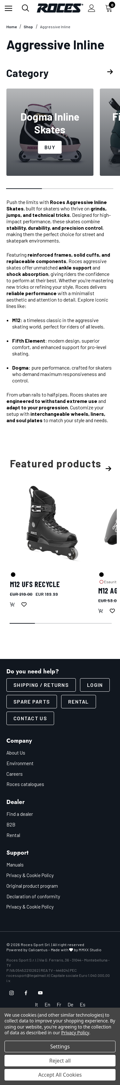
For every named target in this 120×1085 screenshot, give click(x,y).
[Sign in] (91, 8)
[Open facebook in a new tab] (26, 993)
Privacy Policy (75, 1032)
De (70, 1004)
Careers (14, 774)
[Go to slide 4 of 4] (99, 623)
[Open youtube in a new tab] (40, 993)
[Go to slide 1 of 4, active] (23, 623)
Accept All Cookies (60, 1074)
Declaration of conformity (33, 896)
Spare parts (31, 701)
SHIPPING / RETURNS (41, 685)
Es (82, 1004)
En (47, 1004)
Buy (49, 147)
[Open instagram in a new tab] (11, 993)
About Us (15, 753)
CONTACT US (30, 718)
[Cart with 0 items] (110, 8)
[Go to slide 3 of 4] (73, 623)
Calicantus (38, 949)
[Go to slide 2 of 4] (48, 623)
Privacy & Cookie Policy (30, 875)
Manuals (15, 864)
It (36, 1004)
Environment (20, 763)
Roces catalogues (25, 784)
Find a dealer (19, 814)
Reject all (60, 1060)
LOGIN (95, 685)
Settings (60, 1046)
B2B (10, 824)
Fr (59, 1004)
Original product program (32, 886)
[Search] (25, 8)
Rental (78, 701)
